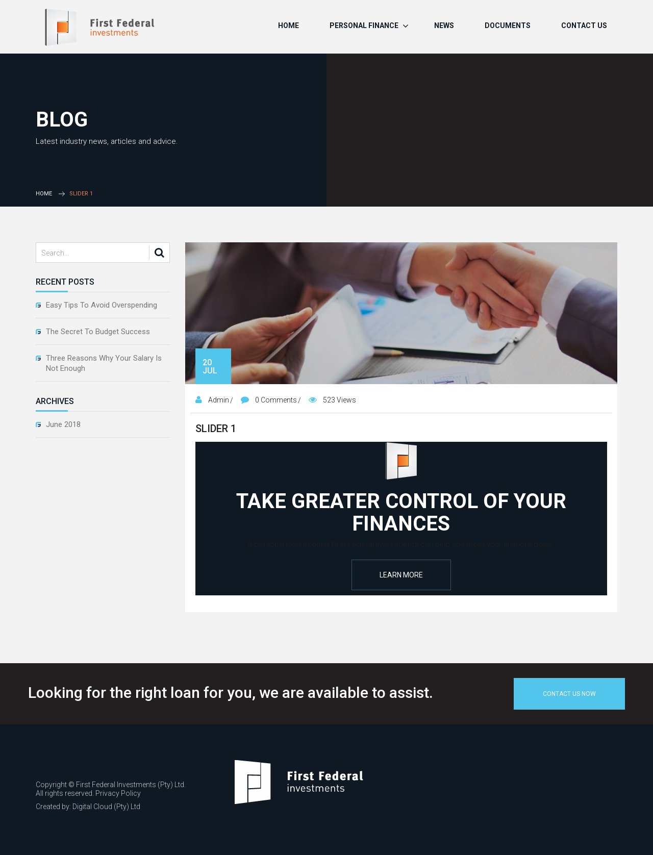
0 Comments (276, 400)
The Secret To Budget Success (98, 331)
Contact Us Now (569, 693)
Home (44, 193)
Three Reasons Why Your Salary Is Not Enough (104, 363)
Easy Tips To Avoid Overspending (101, 305)
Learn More (401, 575)
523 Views (339, 400)
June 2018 (63, 424)
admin (218, 400)
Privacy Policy (118, 793)
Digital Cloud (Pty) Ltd (106, 806)
